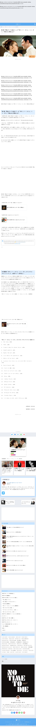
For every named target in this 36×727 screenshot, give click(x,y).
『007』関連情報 (6, 627)
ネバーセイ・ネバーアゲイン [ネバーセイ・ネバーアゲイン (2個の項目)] (6, 651)
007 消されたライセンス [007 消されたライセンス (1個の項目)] (13, 646)
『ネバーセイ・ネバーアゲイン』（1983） (10, 610)
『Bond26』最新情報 (6, 604)
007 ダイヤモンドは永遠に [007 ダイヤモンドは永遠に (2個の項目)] (5, 643)
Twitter (3, 495)
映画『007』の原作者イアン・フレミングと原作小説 (12, 614)
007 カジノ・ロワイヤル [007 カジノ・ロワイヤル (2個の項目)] (24, 648)
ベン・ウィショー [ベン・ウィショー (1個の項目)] (25, 651)
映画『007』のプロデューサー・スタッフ (10, 621)
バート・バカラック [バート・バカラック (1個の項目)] (24, 653)
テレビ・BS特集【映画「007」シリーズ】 (10, 625)
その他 (4, 631)
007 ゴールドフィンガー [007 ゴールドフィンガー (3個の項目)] (5, 641)
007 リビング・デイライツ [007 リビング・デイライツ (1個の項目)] (5, 646)
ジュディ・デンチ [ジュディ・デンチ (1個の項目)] (31, 651)
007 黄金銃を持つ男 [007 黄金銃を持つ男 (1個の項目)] (18, 643)
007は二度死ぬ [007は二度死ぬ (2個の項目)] (19, 641)
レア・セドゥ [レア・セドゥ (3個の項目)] (4, 653)
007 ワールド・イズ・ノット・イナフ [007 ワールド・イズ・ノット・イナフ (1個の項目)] (7, 648)
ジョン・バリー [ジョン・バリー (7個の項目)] (12, 653)
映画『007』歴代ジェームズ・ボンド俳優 (10, 598)
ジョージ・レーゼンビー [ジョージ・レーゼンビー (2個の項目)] (12, 638)
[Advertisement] (18, 15)
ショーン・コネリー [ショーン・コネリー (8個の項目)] (4, 638)
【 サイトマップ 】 (8, 723)
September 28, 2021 (17, 243)
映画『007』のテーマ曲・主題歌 (8, 619)
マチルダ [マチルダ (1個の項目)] (8, 653)
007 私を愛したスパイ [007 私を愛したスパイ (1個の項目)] (25, 643)
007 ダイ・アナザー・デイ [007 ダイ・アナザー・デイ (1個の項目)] (16, 648)
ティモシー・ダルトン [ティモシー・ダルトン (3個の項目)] (24, 638)
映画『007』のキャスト (7, 623)
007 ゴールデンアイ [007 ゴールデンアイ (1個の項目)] (20, 646)
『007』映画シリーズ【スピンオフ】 (9, 602)
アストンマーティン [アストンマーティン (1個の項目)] (19, 651)
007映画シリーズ (18, 24)
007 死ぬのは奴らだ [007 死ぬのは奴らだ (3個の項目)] (12, 643)
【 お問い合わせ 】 (27, 723)
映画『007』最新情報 (6, 596)
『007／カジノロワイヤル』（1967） (9, 612)
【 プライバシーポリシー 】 (18, 723)
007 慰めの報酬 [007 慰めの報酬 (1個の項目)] (30, 648)
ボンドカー (5, 617)
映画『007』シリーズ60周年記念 (8, 594)
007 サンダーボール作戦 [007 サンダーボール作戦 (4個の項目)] (13, 641)
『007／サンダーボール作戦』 (8, 608)
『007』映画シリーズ (6, 600)
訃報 (3, 629)
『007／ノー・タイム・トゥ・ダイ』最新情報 (14, 459)
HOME (18, 721)
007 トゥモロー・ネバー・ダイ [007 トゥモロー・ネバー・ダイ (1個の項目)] (28, 646)
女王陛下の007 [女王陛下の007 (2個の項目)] (24, 641)
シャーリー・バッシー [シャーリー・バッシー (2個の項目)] (18, 653)
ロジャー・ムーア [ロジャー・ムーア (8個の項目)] (18, 638)
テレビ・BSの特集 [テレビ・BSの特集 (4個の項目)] (13, 651)
